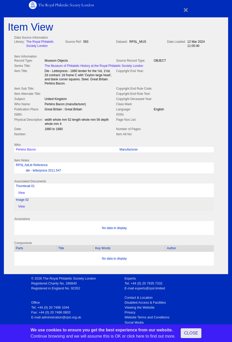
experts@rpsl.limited (150, 287)
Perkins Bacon (26, 148)
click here (135, 336)
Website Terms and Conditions (147, 316)
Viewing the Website (139, 306)
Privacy (130, 311)
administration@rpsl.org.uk (61, 316)
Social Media (134, 321)
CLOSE (191, 333)
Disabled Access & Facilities (145, 301)
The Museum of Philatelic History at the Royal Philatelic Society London (94, 65)
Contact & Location (139, 296)
